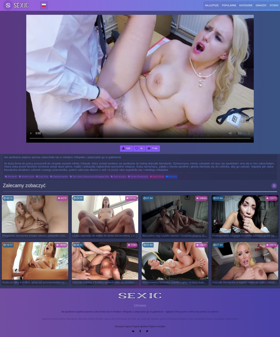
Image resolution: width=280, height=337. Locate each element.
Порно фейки (140, 326)
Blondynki (11, 176)
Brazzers (171, 176)
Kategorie (246, 5)
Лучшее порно (123, 326)
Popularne (229, 5)
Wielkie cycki (26, 176)
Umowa (140, 305)
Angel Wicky (157, 176)
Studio (274, 5)
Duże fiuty (42, 176)
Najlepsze (212, 5)
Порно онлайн (157, 326)
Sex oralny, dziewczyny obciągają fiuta (89, 176)
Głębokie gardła (59, 176)
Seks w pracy (118, 176)
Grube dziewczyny (138, 176)
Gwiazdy (261, 5)
